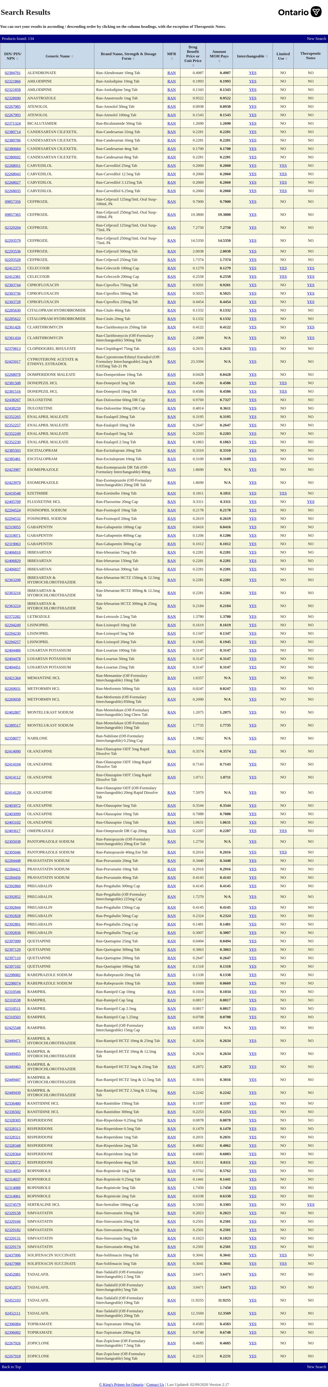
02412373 (12, 268)
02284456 (12, 877)
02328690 (12, 98)
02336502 (12, 1112)
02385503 (12, 450)
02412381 (12, 276)
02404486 (12, 650)
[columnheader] (13, 56)
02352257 (12, 425)
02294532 (12, 518)
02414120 (12, 792)
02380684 (12, 149)
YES (252, 73)
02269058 (12, 699)
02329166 (12, 1221)
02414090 (12, 751)
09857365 (12, 214)
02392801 (12, 924)
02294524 (12, 510)
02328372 (12, 1162)
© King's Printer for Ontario (121, 1384)
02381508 (12, 383)
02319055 (12, 527)
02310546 (12, 992)
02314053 (12, 1171)
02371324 (12, 123)
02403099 (12, 814)
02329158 (12, 1213)
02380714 (12, 132)
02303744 (12, 285)
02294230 (12, 633)
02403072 (12, 805)
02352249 (12, 433)
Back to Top (11, 1367)
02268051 (12, 165)
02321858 (12, 90)
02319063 (12, 544)
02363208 (12, 580)
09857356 (12, 201)
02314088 (12, 1188)
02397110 (13, 958)
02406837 (12, 569)
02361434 (12, 338)
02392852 (12, 897)
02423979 (12, 482)
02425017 (12, 361)
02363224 (12, 606)
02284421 (12, 869)
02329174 (12, 1247)
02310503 (12, 1017)
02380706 (12, 140)
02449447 (12, 1080)
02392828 (12, 916)
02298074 (12, 983)
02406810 (12, 552)
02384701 (12, 73)
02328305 (12, 1120)
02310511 (13, 1008)
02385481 (12, 459)
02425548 (12, 1028)
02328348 (12, 1145)
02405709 (12, 502)
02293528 (12, 260)
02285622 (12, 319)
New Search (316, 38)
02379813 (12, 348)
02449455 (12, 1054)
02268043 (12, 174)
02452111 (12, 1313)
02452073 (12, 1287)
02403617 (12, 831)
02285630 (12, 310)
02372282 (12, 616)
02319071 (12, 535)
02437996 (12, 1255)
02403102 (12, 822)
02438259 (12, 408)
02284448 (12, 860)
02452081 (12, 1274)
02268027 (12, 182)
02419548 (12, 493)
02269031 (12, 688)
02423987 (12, 469)
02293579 (12, 240)
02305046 (12, 852)
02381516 (12, 391)
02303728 (12, 302)
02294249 (12, 625)
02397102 (12, 966)
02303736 (12, 293)
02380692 (12, 157)
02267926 (12, 1343)
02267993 (12, 115)
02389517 (12, 725)
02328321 (12, 1137)
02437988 (12, 1263)
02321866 (12, 81)
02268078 (12, 374)
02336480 (12, 1103)
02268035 (12, 191)
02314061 (12, 1196)
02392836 (12, 933)
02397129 (12, 949)
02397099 (12, 941)
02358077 (12, 738)
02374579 (12, 1204)
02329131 (12, 1238)
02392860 (12, 886)
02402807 (12, 712)
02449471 (12, 1041)
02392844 (12, 907)
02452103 (12, 1300)
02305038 (12, 841)
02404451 (12, 667)
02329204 (12, 227)
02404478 (12, 659)
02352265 (12, 417)
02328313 (12, 1129)
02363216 (12, 593)
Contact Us (155, 1384)
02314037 (12, 1179)
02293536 (12, 251)
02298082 (12, 975)
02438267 (12, 400)
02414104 (12, 764)
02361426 (12, 327)
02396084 (12, 1324)
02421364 (12, 678)
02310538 (12, 1000)
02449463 (12, 1067)
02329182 (12, 1230)
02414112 (13, 777)
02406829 (12, 561)
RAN (171, 73)
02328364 (12, 1154)
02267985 (12, 106)
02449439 (12, 1093)
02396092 (12, 1332)
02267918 (12, 1356)
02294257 (12, 642)
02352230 (12, 442)
